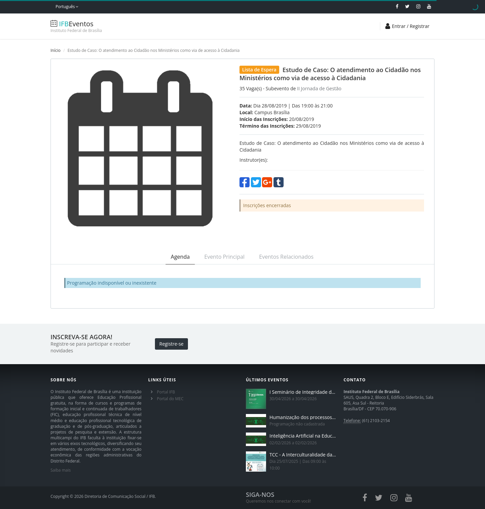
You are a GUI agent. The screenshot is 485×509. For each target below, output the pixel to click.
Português (67, 6)
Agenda (180, 256)
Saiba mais (61, 470)
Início (56, 50)
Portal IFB (166, 392)
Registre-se (171, 344)
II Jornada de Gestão (319, 88)
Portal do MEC (170, 399)
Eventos (91, 26)
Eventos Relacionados (286, 256)
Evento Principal (224, 256)
